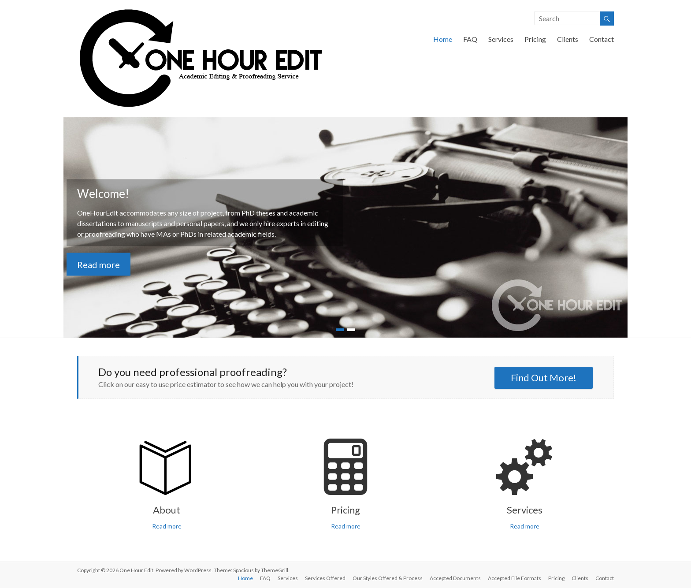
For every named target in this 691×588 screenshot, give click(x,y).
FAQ (470, 39)
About (166, 510)
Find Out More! (543, 377)
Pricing (535, 39)
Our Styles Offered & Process (388, 578)
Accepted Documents (455, 578)
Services (500, 39)
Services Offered (325, 578)
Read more (98, 264)
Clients (567, 39)
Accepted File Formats (514, 578)
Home (442, 39)
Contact (601, 39)
